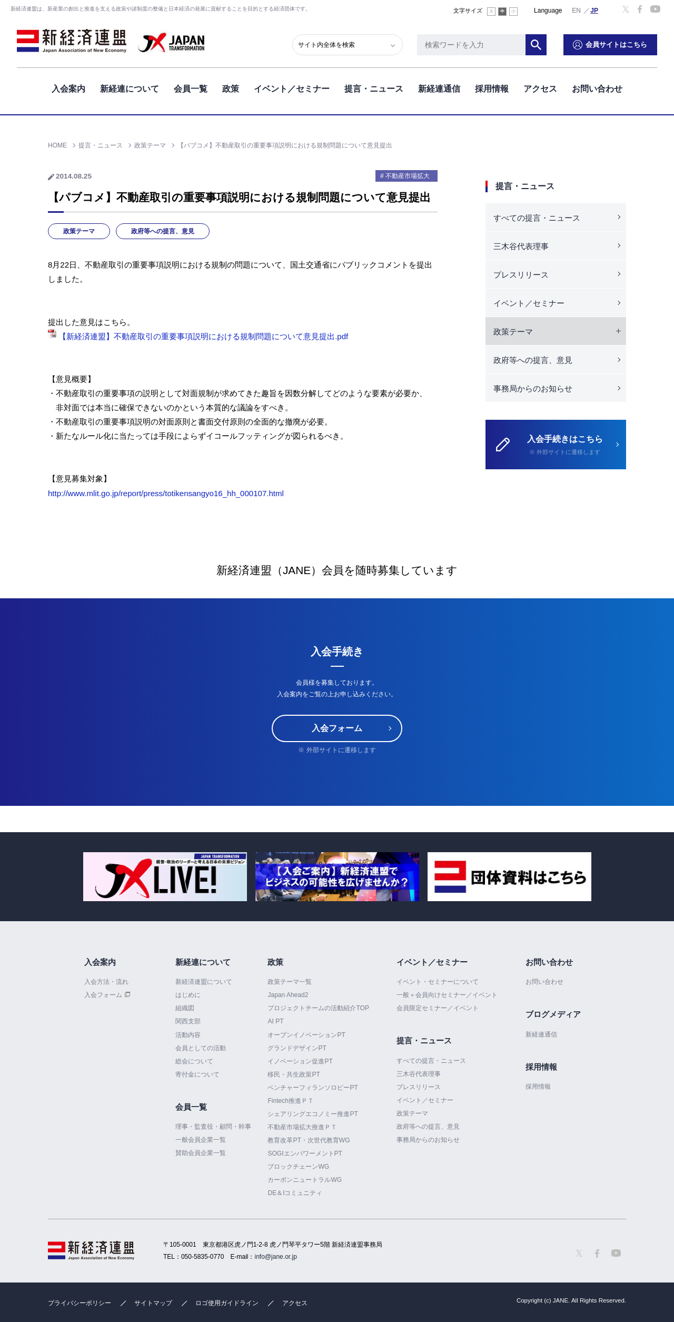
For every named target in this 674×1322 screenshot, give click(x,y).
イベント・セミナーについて (438, 981)
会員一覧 (190, 88)
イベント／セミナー (292, 88)
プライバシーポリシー (79, 1303)
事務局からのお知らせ (532, 388)
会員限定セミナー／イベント (438, 1008)
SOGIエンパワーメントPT (304, 1153)
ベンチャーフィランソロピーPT (312, 1087)
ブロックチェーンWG (298, 1166)
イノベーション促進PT (299, 1061)
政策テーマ (79, 231)
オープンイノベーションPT (306, 1035)
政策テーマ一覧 (289, 981)
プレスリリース (521, 274)
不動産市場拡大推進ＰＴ (302, 1127)
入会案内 (68, 88)
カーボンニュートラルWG (304, 1179)
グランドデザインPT (296, 1048)
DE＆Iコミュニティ (294, 1193)
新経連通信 (439, 88)
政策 (230, 88)
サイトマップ (153, 1303)
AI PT (275, 1021)
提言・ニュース (373, 88)
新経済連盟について (203, 981)
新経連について (129, 88)
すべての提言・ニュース (536, 217)
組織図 (184, 1008)
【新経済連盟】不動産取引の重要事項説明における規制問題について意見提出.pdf (198, 336)
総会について (194, 1061)
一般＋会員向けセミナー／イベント (447, 995)
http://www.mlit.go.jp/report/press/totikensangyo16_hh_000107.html (166, 493)
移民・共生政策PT (293, 1074)
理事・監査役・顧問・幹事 (213, 1126)
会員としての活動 (200, 1048)
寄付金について (197, 1074)
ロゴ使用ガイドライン (227, 1303)
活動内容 (188, 1035)
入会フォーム (337, 728)
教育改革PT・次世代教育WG (308, 1140)
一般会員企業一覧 (200, 1139)
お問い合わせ (597, 88)
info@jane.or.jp (276, 1256)
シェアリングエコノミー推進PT (312, 1114)
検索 (536, 44)
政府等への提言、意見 (162, 231)
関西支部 (188, 1021)
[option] (165, 876)
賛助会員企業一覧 (200, 1153)
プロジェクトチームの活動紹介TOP (318, 1008)
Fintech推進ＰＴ (290, 1100)
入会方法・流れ (106, 981)
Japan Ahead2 (287, 995)
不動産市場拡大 (407, 176)
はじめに (188, 995)
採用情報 (492, 88)
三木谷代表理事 (521, 246)
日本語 (594, 10)
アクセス (540, 88)
